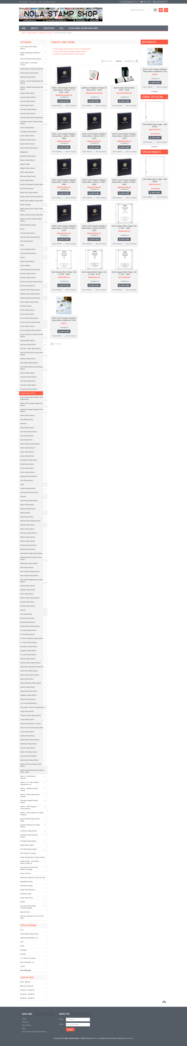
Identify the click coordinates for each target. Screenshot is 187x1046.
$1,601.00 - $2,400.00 (27, 990)
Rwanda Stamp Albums (27, 622)
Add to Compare (71, 105)
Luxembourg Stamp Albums (29, 500)
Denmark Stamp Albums (28, 273)
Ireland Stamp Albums (27, 427)
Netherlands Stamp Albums (29, 563)
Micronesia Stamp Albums (28, 533)
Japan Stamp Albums (27, 452)
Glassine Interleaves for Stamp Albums (30, 826)
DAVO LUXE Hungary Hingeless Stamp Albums (32, 404)
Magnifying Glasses (26, 881)
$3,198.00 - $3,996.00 (27, 998)
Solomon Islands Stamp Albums (30, 663)
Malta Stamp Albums (26, 517)
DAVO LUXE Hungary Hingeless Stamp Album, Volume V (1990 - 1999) (94, 182)
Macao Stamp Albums (27, 505)
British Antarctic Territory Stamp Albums (32, 197)
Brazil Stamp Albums (27, 188)
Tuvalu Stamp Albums (27, 732)
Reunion (23, 610)
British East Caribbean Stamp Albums (32, 201)
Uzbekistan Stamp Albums (28, 744)
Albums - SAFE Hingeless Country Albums (28, 808)
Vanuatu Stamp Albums (27, 748)
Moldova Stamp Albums (27, 537)
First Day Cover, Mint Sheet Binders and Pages (29, 868)
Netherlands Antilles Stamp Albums (31, 553)
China (22, 245)
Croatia (22, 257)
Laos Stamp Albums (26, 480)
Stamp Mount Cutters (27, 845)
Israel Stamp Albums (26, 436)
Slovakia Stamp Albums (27, 659)
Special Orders (25, 912)
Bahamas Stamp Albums (28, 140)
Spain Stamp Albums (27, 679)
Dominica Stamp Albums (28, 277)
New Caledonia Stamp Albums (30, 571)
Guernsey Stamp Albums (28, 385)
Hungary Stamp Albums (27, 393)
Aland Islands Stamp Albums (29, 73)
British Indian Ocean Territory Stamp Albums (31, 210)
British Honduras (25, 205)
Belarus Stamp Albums (27, 160)
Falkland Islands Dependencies (30, 298)
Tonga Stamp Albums (27, 711)
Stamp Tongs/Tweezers (27, 890)
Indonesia (23, 423)
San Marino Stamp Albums (28, 646)
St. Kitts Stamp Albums (27, 634)
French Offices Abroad (27, 326)
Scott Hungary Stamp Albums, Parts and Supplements (33, 398)
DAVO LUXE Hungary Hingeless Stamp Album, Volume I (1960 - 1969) (64, 136)
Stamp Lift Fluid (25, 873)
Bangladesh (24, 152)
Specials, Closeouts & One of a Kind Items (31, 917)
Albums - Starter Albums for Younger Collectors (31, 814)
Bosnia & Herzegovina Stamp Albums (32, 184)
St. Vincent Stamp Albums (28, 642)
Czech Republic (25, 265)
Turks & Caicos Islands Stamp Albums (32, 728)
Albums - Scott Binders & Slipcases (28, 777)
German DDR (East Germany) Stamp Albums (32, 354)
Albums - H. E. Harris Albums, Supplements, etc (29, 783)
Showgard (23, 950)
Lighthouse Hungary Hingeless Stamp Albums (32, 410)
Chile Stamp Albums (26, 241)
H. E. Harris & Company (28, 958)
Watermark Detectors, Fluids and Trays (32, 877)
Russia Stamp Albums (27, 618)
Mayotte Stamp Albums (27, 525)
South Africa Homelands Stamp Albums (32, 667)
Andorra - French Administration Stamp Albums (32, 82)
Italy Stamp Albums (26, 440)
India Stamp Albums (26, 419)
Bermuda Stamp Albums (28, 176)
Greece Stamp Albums (27, 373)
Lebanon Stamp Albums (27, 488)
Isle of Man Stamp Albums (28, 432)
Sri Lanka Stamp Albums (28, 655)
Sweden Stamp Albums (27, 687)
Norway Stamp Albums (27, 586)
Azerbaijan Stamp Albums (28, 132)
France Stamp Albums (27, 314)
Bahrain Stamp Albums (27, 144)
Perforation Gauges (26, 886)
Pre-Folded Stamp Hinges (28, 849)
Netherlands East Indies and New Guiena (31, 558)
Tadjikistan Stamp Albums (28, 695)
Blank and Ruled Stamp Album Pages (30, 820)
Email (61, 1024)
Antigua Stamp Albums (27, 93)
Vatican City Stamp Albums (28, 752)
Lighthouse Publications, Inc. (29, 938)
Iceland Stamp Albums (27, 415)
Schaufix (23, 954)
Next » (111, 61)
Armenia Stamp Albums (27, 101)
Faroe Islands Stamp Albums (29, 302)
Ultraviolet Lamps (25, 894)
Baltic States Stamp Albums (29, 148)
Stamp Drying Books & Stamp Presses (32, 857)
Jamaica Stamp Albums (27, 448)
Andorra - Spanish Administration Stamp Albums (33, 88)
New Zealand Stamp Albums (29, 575)
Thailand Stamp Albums (27, 699)
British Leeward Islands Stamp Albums (32, 215)
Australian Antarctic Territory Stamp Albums (31, 123)
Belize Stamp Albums (27, 172)
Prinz (21, 942)
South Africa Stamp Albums (29, 671)
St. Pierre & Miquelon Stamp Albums (31, 638)
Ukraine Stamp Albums (27, 736)
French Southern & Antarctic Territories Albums (32, 335)
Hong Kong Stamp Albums (28, 389)
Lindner (22, 966)
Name (61, 1019)
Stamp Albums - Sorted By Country (40, 33)
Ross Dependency (26, 614)
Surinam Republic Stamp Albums (30, 683)
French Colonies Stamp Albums (30, 322)
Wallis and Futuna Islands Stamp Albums (30, 765)
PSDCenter (129, 1038)
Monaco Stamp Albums (27, 541)
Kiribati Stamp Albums (27, 464)
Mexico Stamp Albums (27, 529)
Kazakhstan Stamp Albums (28, 460)
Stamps (22, 902)
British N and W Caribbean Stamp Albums (31, 220)
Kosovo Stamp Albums (27, 472)
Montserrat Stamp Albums (28, 545)
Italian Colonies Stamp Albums (30, 444)
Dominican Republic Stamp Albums (31, 282)
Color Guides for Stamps (28, 853)
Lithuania (23, 496)
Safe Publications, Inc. (27, 962)
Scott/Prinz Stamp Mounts (28, 831)
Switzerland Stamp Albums (28, 691)
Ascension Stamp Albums (28, 109)
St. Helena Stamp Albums (28, 630)
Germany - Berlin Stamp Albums (30, 348)
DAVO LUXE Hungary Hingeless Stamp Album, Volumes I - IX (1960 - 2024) (64, 90)
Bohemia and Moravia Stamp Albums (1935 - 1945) (32, 771)
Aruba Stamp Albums (27, 105)
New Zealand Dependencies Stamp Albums (31, 581)
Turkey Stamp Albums (27, 719)
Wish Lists (146, 2)
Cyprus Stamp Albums (27, 261)
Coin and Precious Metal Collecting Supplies (28, 907)
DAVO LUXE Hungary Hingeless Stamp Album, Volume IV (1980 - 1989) (64, 182)
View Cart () (161, 2)
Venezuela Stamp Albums (28, 756)
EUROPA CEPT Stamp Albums (30, 290)
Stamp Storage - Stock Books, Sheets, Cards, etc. (29, 862)
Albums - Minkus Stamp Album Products (30, 795)
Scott (21, 930)
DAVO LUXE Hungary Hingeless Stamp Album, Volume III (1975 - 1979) (124, 136)
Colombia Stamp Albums (28, 253)
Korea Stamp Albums (27, 468)
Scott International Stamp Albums (30, 59)
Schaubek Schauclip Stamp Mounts (29, 836)
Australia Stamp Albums (27, 113)
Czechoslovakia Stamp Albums (30, 269)
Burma (22, 229)
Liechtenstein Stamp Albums (29, 492)
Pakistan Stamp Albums (27, 590)
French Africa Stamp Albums (29, 318)
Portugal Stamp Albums (27, 606)
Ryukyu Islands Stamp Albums (30, 626)
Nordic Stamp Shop (26, 898)
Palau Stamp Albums (27, 594)
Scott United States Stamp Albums (28, 48)
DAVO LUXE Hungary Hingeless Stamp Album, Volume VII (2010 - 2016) (64, 228)
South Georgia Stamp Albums (29, 675)
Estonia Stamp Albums (27, 286)
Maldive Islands (25, 513)
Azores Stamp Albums (27, 136)
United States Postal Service (29, 934)
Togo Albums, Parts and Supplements (32, 707)
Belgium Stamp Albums (27, 168)
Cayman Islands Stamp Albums (30, 237)
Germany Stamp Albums (28, 344)
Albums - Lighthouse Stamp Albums (29, 789)
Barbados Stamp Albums (28, 156)
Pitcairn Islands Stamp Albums (30, 598)
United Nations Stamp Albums (29, 740)
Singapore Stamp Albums (28, 650)
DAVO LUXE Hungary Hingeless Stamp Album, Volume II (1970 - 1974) (94, 136)
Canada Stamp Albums (27, 233)
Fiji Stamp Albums (26, 306)
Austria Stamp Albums (27, 127)
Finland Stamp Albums (27, 310)
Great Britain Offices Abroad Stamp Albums (31, 368)
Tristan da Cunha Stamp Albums (30, 715)
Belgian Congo (25, 164)
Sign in (41, 2)
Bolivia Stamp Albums (27, 180)
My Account (33, 2)
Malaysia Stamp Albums (28, 509)
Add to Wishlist (57, 105)
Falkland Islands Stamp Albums (30, 294)
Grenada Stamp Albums (27, 381)
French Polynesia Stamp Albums (30, 330)
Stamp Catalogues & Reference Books (30, 54)
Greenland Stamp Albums (28, 377)
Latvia (22, 484)
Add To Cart (65, 101)
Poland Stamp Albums (27, 602)
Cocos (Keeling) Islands (27, 249)
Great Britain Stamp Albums (29, 363)
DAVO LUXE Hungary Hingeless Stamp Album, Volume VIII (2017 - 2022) (94, 228)
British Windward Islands (28, 225)
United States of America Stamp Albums (33, 69)
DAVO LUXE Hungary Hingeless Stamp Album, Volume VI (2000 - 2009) (124, 182)
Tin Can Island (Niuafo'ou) (28, 703)
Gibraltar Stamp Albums (27, 359)
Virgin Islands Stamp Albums (29, 760)
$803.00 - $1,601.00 (26, 986)
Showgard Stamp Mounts (28, 841)
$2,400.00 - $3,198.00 (27, 994)
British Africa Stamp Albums (29, 192)
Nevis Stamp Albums (27, 567)
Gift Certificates (23, 2)
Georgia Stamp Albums (27, 340)
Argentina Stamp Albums (28, 97)
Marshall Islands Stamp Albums (30, 521)
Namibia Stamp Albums (27, 549)
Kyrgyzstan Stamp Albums (28, 476)
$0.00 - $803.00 (25, 982)
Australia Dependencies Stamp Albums (32, 117)
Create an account (50, 2)
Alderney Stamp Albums (28, 77)
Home (23, 33)
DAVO (22, 946)
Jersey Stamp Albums (27, 456)
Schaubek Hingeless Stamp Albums (29, 801)
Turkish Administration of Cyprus (30, 723)
